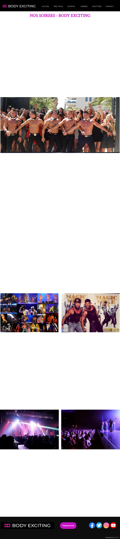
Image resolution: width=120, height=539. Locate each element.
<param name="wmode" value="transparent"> (60, 57)
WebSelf (116, 537)
